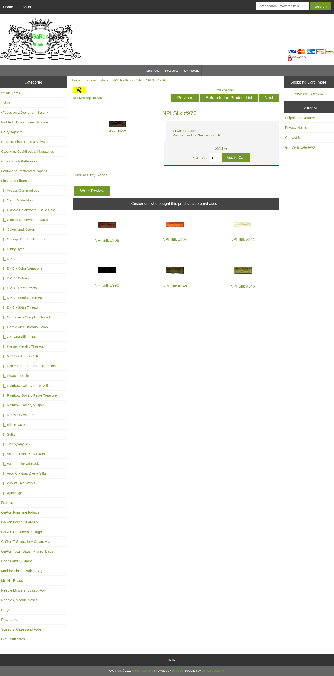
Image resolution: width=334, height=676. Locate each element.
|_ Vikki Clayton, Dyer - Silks (24, 473)
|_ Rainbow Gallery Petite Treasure (29, 395)
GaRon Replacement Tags (21, 532)
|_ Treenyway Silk (15, 444)
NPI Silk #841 (243, 239)
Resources (171, 70)
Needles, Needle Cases (19, 600)
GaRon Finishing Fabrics (20, 512)
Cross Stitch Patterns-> (19, 161)
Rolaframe (9, 619)
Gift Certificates (13, 639)
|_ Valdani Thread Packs (21, 464)
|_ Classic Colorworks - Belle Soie (28, 210)
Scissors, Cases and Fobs (21, 629)
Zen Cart (177, 670)
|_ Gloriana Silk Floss (18, 337)
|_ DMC (8, 259)
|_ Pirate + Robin (15, 376)
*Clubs (6, 103)
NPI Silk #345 (243, 286)
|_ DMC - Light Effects (19, 288)
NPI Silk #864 (175, 239)
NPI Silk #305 (107, 240)
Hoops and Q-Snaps (17, 561)
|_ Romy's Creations (17, 415)
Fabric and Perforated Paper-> (24, 171)
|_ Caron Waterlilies (17, 200)
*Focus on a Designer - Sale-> (24, 112)
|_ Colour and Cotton (18, 229)
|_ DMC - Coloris (15, 278)
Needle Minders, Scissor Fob (23, 590)
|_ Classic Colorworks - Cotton (25, 220)
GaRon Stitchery (142, 670)
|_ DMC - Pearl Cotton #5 (21, 298)
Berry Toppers (12, 132)
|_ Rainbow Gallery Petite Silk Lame (29, 386)
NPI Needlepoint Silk (126, 80)
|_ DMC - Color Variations (21, 268)
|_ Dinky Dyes (12, 249)
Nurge (6, 610)
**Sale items (10, 93)
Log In (25, 7)
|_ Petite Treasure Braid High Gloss (29, 366)
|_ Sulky (8, 434)
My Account (191, 70)
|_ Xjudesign (11, 493)
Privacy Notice (296, 127)
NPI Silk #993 (107, 285)
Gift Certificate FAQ (300, 147)
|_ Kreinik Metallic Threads (22, 346)
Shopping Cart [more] (309, 82)
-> (15, 181)
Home (8, 7)
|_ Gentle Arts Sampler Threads (26, 317)
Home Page (152, 70)
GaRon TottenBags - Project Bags (27, 551)
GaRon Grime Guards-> (19, 522)
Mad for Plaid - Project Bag (22, 571)
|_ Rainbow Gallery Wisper (22, 405)
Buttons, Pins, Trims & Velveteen (26, 142)
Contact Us (293, 137)
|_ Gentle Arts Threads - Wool (24, 327)
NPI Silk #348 (175, 286)
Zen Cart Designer (213, 670)
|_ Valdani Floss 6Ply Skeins (24, 454)
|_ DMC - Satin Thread (19, 307)
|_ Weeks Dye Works (18, 483)
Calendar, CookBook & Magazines (27, 151)
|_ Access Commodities (20, 190)
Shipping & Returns (300, 118)
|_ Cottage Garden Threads (23, 239)
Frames (7, 503)
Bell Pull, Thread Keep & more (24, 122)
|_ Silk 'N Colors (14, 425)
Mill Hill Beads (12, 580)
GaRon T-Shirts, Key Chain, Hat (25, 541)
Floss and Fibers (96, 80)
